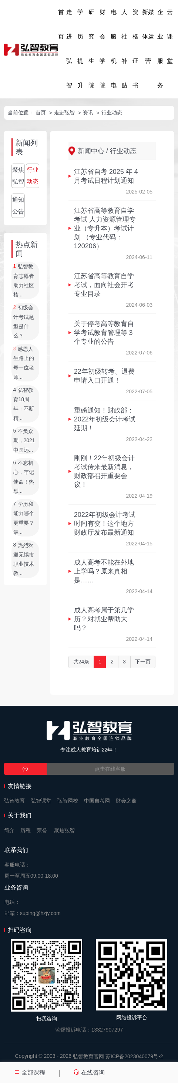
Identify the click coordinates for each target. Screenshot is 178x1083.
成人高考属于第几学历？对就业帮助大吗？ (104, 619)
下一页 (143, 662)
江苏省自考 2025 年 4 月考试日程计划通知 (106, 176)
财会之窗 (126, 801)
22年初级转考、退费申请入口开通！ (104, 376)
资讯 (88, 112)
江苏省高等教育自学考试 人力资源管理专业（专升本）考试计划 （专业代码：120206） (105, 228)
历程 (25, 830)
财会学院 (102, 48)
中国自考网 (97, 801)
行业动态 (111, 112)
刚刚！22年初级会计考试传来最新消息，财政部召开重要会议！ (104, 471)
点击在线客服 (110, 769)
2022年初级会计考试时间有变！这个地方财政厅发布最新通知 (104, 523)
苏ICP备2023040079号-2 (134, 1056)
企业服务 (160, 48)
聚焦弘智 (18, 176)
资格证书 (135, 48)
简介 (9, 830)
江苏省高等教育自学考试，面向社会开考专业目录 (104, 284)
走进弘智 (69, 48)
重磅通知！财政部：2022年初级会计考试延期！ (104, 419)
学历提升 (80, 48)
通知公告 (18, 205)
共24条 (81, 662)
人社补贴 (124, 48)
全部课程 (29, 1072)
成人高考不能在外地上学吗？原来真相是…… (104, 571)
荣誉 (42, 830)
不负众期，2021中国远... (24, 440)
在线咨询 (88, 1072)
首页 (61, 24)
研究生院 (91, 48)
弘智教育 (14, 801)
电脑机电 (114, 48)
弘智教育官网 (88, 1056)
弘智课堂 (41, 801)
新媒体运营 (148, 36)
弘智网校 (67, 801)
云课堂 (170, 36)
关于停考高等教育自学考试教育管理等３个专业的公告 (104, 332)
